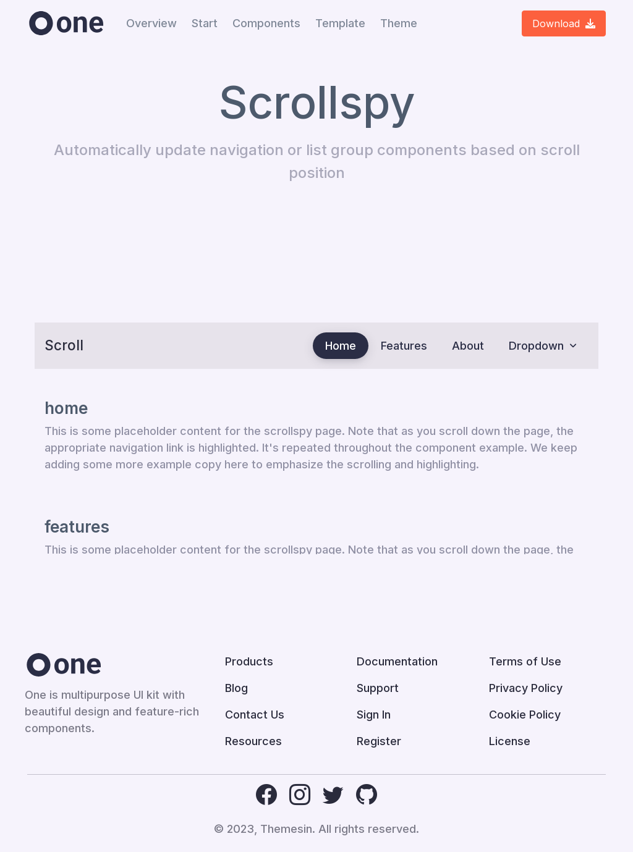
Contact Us (254, 714)
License (509, 741)
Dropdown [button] (536, 345)
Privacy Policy (526, 687)
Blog (236, 687)
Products (249, 661)
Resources (253, 741)
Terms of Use (525, 661)
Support (378, 687)
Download (563, 23)
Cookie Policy (525, 714)
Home (340, 345)
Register (379, 741)
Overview (151, 23)
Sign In (374, 714)
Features (404, 345)
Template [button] (340, 23)
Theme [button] (398, 23)
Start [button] (205, 23)
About (468, 345)
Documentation (397, 661)
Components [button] (266, 23)
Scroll (64, 345)
